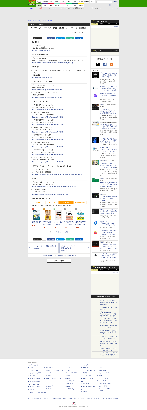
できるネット (33, 389)
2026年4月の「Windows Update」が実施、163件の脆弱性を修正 (108, 302)
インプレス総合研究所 (35, 373)
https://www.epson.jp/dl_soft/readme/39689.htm (48, 162)
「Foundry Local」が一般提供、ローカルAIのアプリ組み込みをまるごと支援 (108, 320)
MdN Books (86, 383)
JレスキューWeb (87, 375)
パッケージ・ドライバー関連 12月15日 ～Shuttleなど (68, 248)
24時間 (101, 23)
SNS (91, 8)
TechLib (85, 391)
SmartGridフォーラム (51, 367)
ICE (98, 365)
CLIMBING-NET (70, 383)
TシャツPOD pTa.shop (105, 383)
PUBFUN (99, 375)
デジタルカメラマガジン (36, 386)
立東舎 (68, 375)
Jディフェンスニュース (89, 370)
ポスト (38, 38)
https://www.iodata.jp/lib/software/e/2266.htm (47, 90)
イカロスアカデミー (88, 378)
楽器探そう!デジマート (72, 370)
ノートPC (38, 202)
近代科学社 (67, 386)
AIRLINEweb (86, 367)
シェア (52, 38)
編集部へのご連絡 (67, 398)
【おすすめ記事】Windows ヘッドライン (106, 296)
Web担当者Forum (34, 370)
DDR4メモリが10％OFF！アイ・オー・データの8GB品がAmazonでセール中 (108, 184)
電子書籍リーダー (80, 202)
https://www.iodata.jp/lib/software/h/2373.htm (47, 97)
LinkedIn (80, 38)
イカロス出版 (84, 365)
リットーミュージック (72, 367)
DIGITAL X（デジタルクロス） (53, 378)
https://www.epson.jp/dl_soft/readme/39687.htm (48, 154)
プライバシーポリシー (79, 398)
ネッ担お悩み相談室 (35, 381)
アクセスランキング (101, 21)
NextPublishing (49, 389)
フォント (102, 8)
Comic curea (102, 370)
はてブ (61, 38)
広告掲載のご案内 (56, 398)
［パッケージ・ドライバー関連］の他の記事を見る (59, 255)
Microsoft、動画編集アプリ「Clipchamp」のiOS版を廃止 (108, 95)
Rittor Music (68, 365)
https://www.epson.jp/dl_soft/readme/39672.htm (48, 132)
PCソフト (52, 202)
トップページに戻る (59, 261)
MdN (82, 381)
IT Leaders (32, 375)
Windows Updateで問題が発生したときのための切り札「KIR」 (108, 332)
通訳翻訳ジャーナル (88, 373)
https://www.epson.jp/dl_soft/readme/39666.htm (48, 109)
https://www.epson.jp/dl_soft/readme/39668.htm (48, 117)
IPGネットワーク (101, 381)
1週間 (108, 23)
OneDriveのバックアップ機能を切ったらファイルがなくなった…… (108, 343)
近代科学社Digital (70, 389)
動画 (96, 8)
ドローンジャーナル (35, 378)
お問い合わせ (46, 398)
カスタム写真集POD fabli (106, 386)
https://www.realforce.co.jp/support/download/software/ (50, 194)
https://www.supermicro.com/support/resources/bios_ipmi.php (52, 62)
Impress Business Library (52, 373)
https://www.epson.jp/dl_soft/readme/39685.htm (48, 147)
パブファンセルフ (103, 378)
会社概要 (89, 398)
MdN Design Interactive (89, 386)
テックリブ (84, 389)
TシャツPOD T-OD (71, 373)
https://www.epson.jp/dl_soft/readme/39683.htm (48, 139)
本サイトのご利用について (34, 398)
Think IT (32, 367)
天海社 (101, 367)
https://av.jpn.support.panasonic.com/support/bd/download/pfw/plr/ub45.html (57, 174)
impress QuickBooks (104, 373)
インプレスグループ (99, 398)
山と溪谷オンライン (71, 381)
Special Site (99, 51)
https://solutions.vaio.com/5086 (42, 77)
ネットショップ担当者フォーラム (54, 370)
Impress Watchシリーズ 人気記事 (105, 267)
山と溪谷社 (67, 378)
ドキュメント (84, 8)
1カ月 (115, 23)
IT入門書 (66, 202)
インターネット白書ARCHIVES (38, 392)
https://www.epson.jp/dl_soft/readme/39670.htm (48, 124)
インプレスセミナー (51, 375)
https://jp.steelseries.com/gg (41, 50)
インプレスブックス (51, 386)
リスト (44, 38)
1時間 (94, 23)
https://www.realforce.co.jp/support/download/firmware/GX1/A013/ (54, 186)
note (71, 38)
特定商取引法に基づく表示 (112, 398)
